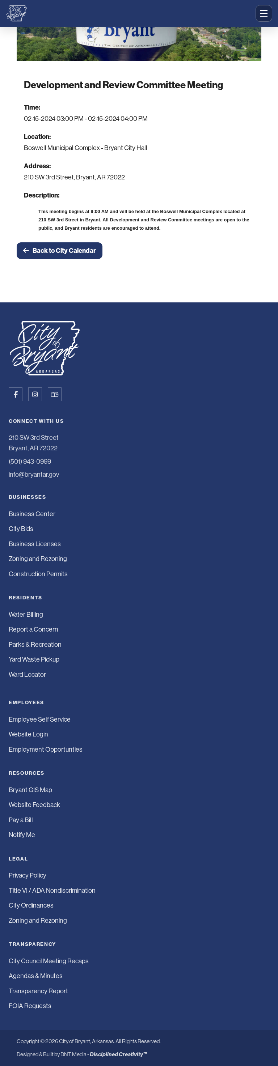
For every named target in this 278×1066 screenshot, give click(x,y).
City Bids (21, 528)
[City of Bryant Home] (128, 13)
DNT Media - (103, 1054)
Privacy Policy (27, 875)
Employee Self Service (40, 719)
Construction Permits (38, 574)
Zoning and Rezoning (38, 558)
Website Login (28, 734)
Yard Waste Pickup (34, 659)
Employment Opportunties (46, 749)
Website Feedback (34, 804)
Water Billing (26, 614)
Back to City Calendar (59, 251)
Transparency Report (38, 991)
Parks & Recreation (35, 644)
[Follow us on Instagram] (35, 394)
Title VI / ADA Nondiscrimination (52, 890)
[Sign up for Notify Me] (55, 394)
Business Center (32, 514)
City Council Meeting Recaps (49, 961)
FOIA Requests (30, 1006)
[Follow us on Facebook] (15, 394)
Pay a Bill (21, 820)
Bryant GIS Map (30, 790)
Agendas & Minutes (36, 976)
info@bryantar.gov (34, 474)
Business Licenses (35, 544)
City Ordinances (31, 905)
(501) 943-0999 (30, 461)
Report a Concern (33, 629)
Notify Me (22, 834)
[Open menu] (264, 13)
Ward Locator (27, 674)
